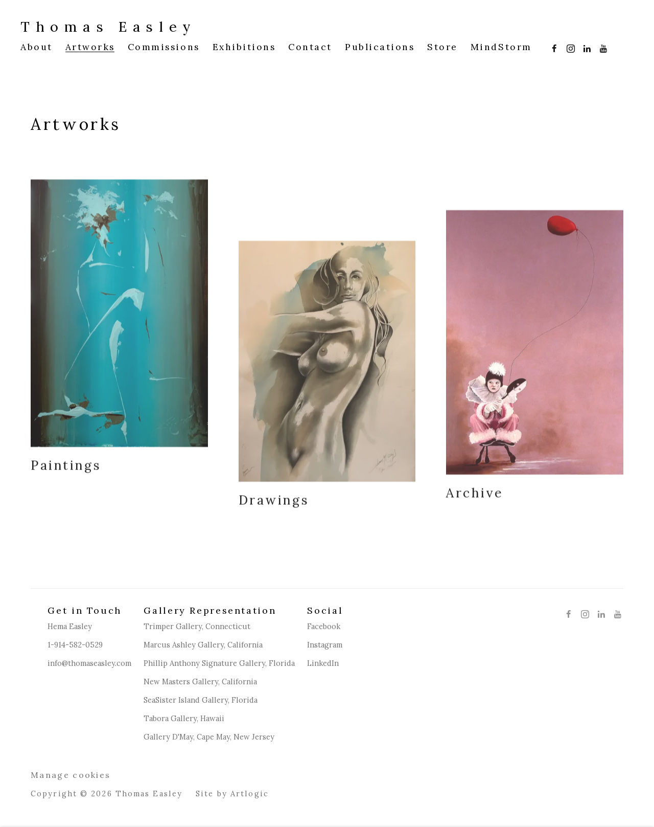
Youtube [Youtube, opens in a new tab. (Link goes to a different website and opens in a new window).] (601, 46)
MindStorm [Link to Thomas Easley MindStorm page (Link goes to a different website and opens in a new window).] (501, 47)
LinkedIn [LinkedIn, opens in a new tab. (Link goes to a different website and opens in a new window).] (584, 46)
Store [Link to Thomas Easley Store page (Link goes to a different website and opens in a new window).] (442, 47)
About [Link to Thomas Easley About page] (36, 47)
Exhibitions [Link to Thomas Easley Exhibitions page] (244, 47)
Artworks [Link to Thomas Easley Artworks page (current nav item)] (90, 47)
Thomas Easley (108, 26)
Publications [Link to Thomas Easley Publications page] (379, 47)
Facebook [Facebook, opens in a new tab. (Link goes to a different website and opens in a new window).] (552, 46)
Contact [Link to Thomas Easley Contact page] (310, 47)
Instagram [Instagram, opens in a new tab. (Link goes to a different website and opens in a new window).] (568, 46)
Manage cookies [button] (70, 775)
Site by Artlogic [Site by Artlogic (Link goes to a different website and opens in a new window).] (232, 794)
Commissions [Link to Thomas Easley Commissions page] (164, 47)
